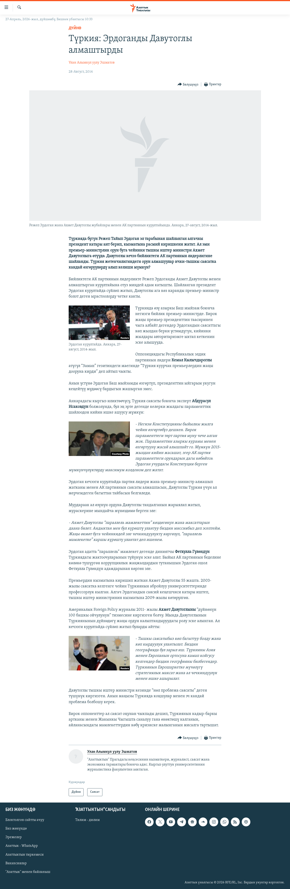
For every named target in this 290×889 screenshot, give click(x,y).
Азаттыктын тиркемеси (24, 854)
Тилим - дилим (87, 820)
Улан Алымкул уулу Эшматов (92, 62)
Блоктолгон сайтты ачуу (24, 820)
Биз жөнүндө (16, 828)
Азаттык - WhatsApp (21, 846)
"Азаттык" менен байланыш (27, 872)
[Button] (188, 84)
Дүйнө (75, 28)
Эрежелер (13, 837)
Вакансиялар (16, 863)
